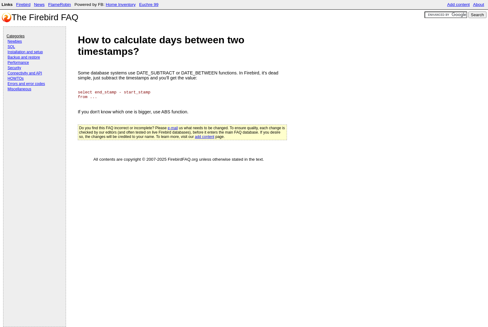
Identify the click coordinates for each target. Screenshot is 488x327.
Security (14, 68)
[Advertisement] (31, 110)
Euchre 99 (148, 4)
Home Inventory (121, 4)
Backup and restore (23, 57)
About (478, 4)
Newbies (14, 41)
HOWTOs (15, 78)
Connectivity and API (24, 73)
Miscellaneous (19, 89)
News (39, 4)
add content (204, 137)
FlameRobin (59, 4)
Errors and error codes (26, 84)
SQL (11, 47)
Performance (18, 62)
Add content (458, 4)
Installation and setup (25, 52)
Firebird (23, 4)
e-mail (173, 128)
